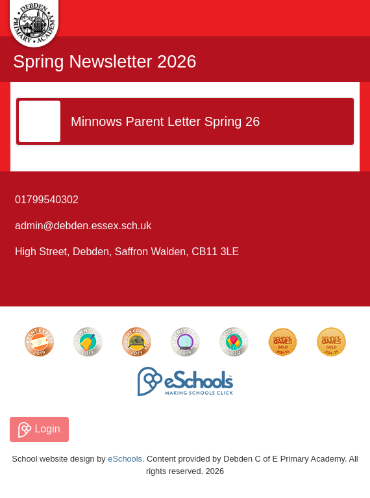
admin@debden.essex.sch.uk (83, 225)
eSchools (125, 459)
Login (39, 430)
